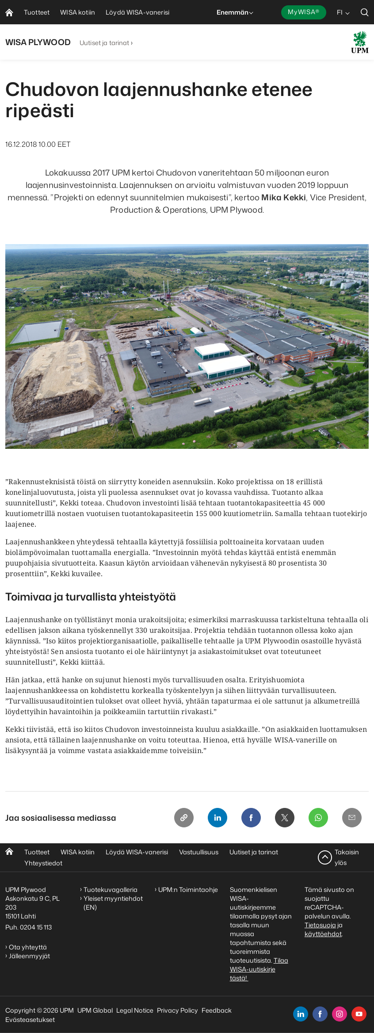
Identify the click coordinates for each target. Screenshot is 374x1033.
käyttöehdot (323, 933)
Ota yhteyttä (28, 947)
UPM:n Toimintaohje (188, 889)
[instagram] (339, 1014)
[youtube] (358, 1014)
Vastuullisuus (198, 852)
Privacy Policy (177, 1010)
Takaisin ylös (347, 857)
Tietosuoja (320, 925)
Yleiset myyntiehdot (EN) (113, 903)
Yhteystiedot (43, 863)
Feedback (217, 1010)
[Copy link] (184, 817)
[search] (365, 12)
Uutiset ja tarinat (105, 42)
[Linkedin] (217, 817)
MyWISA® (304, 11)
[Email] (352, 817)
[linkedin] (300, 1014)
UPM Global (95, 1010)
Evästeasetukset (30, 1019)
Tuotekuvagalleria (110, 889)
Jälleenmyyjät (29, 955)
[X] (284, 817)
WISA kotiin (78, 852)
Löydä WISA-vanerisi (137, 852)
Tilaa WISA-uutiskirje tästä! (259, 969)
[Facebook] (251, 817)
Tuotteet (37, 852)
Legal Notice (134, 1010)
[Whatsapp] (318, 817)
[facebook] (320, 1014)
